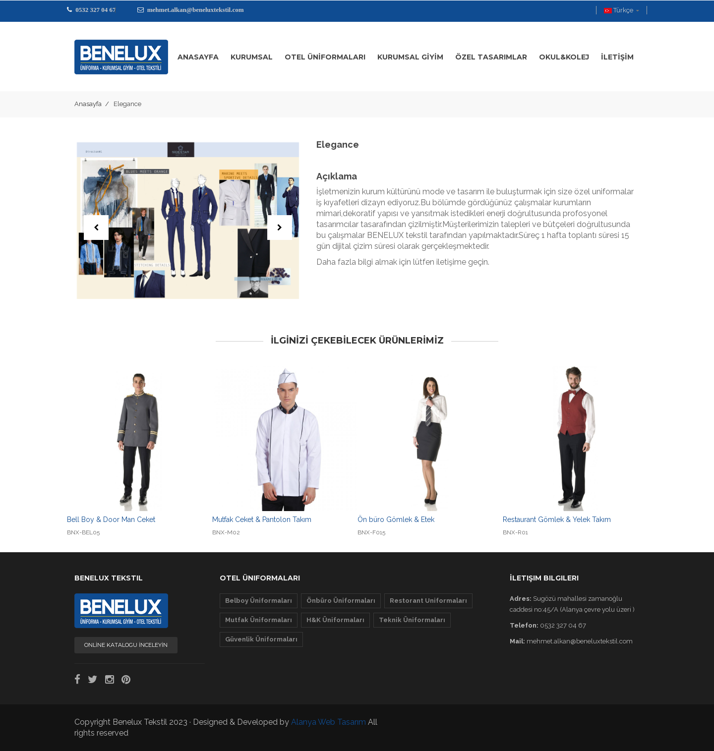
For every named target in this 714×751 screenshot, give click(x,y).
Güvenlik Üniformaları (261, 639)
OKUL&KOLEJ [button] (564, 57)
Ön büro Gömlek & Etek (395, 519)
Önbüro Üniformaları (340, 600)
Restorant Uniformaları (428, 600)
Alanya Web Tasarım (328, 722)
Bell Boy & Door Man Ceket (111, 519)
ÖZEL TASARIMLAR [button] (491, 57)
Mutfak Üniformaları (258, 620)
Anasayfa (88, 104)
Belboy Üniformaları (258, 600)
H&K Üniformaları (335, 620)
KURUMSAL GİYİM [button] (410, 57)
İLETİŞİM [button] (617, 57)
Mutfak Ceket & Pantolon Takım (261, 519)
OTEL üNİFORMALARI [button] (325, 57)
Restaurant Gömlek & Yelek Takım (557, 519)
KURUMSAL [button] (252, 57)
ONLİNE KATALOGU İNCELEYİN (126, 644)
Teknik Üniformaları (412, 620)
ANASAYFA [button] (198, 57)
